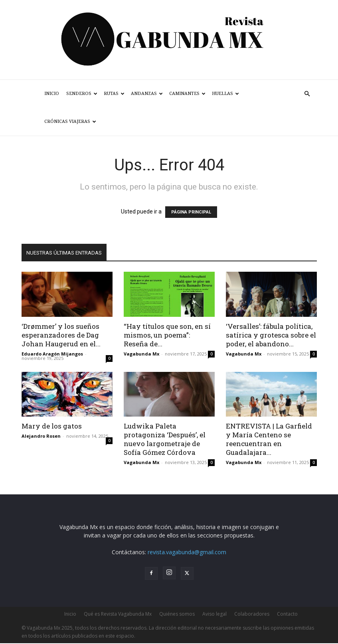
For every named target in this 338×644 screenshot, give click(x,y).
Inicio (51, 93)
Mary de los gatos (52, 426)
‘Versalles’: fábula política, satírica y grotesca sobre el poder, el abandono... (271, 335)
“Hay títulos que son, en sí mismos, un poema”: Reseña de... (167, 335)
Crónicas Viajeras (70, 121)
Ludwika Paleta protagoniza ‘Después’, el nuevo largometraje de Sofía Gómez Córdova (165, 439)
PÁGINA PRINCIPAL (191, 212)
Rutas (114, 93)
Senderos (81, 93)
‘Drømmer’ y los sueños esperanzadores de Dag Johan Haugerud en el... (61, 335)
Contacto (287, 613)
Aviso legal (214, 613)
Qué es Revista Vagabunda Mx (118, 613)
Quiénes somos (177, 613)
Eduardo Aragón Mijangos (52, 354)
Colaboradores (251, 613)
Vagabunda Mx (141, 354)
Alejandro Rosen (41, 436)
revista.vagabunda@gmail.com (187, 552)
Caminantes (187, 93)
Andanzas (147, 93)
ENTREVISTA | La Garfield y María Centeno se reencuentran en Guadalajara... (269, 439)
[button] (307, 94)
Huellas (225, 93)
